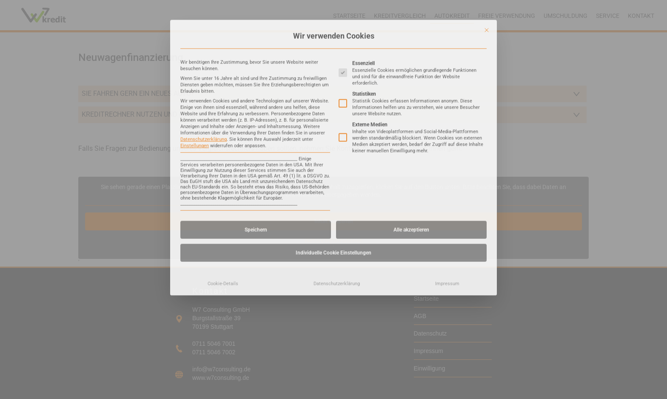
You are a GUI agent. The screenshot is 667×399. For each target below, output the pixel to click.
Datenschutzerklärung (203, 72)
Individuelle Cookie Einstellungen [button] (333, 186)
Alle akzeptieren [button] (411, 163)
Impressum (447, 216)
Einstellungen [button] (194, 79)
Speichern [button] (256, 163)
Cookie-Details (223, 216)
